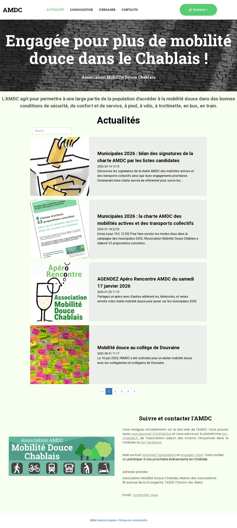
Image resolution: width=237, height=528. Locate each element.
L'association (81, 10)
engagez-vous (192, 455)
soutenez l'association (159, 455)
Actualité (55, 10)
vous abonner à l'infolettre (151, 434)
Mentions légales (107, 520)
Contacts (130, 10)
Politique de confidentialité (132, 520)
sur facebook (151, 442)
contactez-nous (145, 495)
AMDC (12, 9)
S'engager (107, 10)
